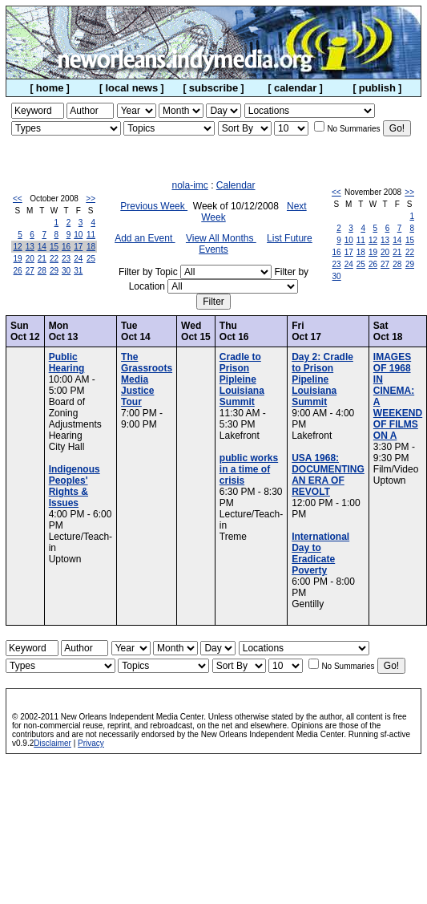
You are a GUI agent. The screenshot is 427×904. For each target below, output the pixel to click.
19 (18, 258)
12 (18, 246)
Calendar (236, 185)
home (50, 88)
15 (54, 246)
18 (91, 246)
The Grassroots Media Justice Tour (146, 379)
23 (66, 258)
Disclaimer (52, 743)
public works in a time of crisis (249, 469)
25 (91, 258)
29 (54, 270)
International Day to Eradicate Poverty (320, 553)
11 (91, 234)
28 (42, 270)
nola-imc (189, 185)
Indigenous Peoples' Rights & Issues (74, 486)
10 (78, 234)
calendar (295, 88)
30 (66, 270)
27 (30, 270)
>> (90, 198)
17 (78, 246)
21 (42, 258)
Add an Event (145, 238)
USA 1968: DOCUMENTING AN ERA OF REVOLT (328, 474)
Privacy (91, 743)
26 (18, 270)
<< (17, 198)
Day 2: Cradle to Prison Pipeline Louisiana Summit (322, 379)
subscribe (213, 88)
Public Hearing (67, 362)
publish (377, 88)
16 (66, 246)
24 (78, 258)
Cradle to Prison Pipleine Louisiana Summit (242, 379)
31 (78, 270)
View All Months (221, 238)
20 (30, 258)
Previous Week (153, 206)
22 (54, 258)
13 (30, 246)
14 (42, 246)
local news (131, 88)
